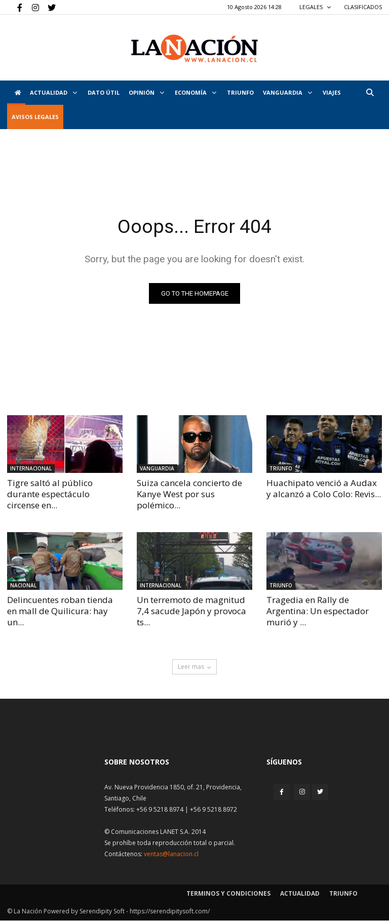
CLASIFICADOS (363, 7)
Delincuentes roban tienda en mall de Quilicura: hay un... (60, 611)
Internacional (31, 468)
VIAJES (332, 92)
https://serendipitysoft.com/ (170, 911)
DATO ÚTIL (104, 92)
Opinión (146, 92)
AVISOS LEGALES (35, 117)
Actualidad (53, 92)
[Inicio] (16, 93)
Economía (195, 92)
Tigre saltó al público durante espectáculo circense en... (50, 494)
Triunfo (240, 92)
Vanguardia (287, 92)
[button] (370, 92)
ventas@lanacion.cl (171, 854)
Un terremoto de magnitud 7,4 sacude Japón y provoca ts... (191, 611)
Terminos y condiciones (228, 894)
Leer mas (194, 667)
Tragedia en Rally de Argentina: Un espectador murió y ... (317, 611)
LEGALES (315, 7)
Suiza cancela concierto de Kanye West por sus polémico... (189, 494)
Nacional (23, 585)
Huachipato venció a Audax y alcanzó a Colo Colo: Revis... (323, 488)
